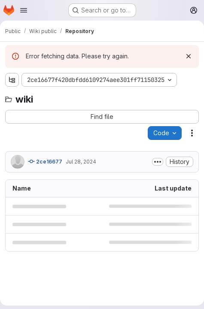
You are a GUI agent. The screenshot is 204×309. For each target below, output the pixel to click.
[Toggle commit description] (157, 162)
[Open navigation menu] (23, 10)
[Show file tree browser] (12, 80)
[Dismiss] (188, 56)
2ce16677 (45, 161)
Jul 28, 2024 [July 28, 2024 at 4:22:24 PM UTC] (81, 161)
